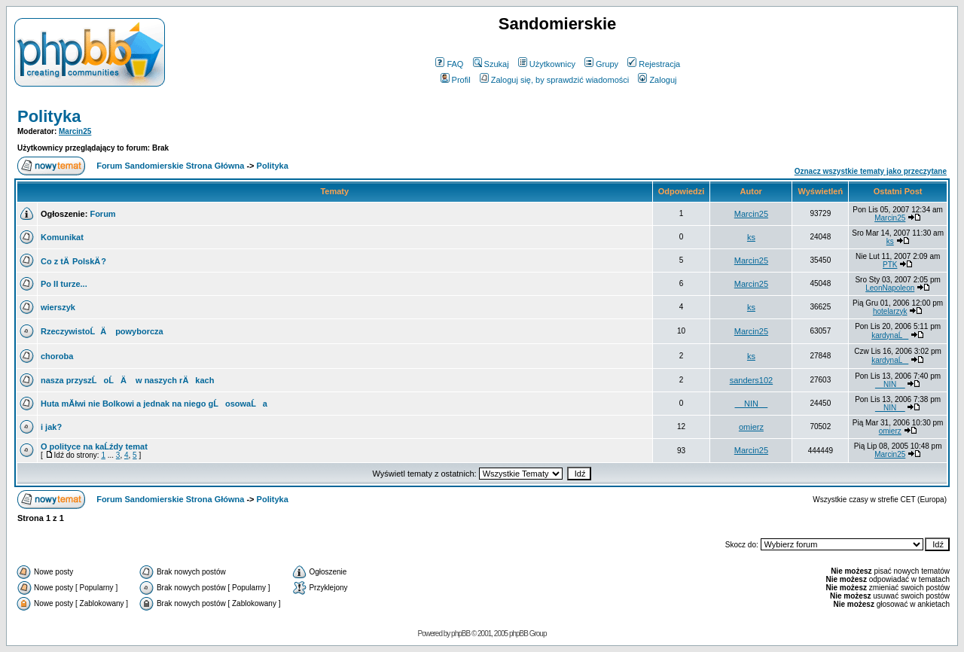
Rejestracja (653, 64)
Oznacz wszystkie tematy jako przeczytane (871, 171)
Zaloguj (657, 79)
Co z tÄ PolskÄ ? (73, 261)
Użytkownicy (546, 64)
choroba (57, 356)
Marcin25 (75, 131)
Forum (102, 213)
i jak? (51, 426)
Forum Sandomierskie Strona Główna (170, 165)
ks (751, 237)
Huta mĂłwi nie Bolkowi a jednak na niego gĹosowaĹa (154, 403)
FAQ (449, 64)
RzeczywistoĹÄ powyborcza (102, 331)
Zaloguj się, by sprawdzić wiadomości (554, 79)
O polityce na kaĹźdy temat (94, 446)
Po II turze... (64, 283)
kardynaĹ (889, 335)
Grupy (601, 64)
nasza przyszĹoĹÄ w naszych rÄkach (127, 380)
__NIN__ (890, 384)
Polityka (49, 116)
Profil (456, 79)
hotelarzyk (890, 311)
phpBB (460, 633)
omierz (751, 426)
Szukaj (491, 64)
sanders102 (751, 380)
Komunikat (62, 237)
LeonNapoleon (889, 288)
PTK (890, 264)
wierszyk (58, 307)
